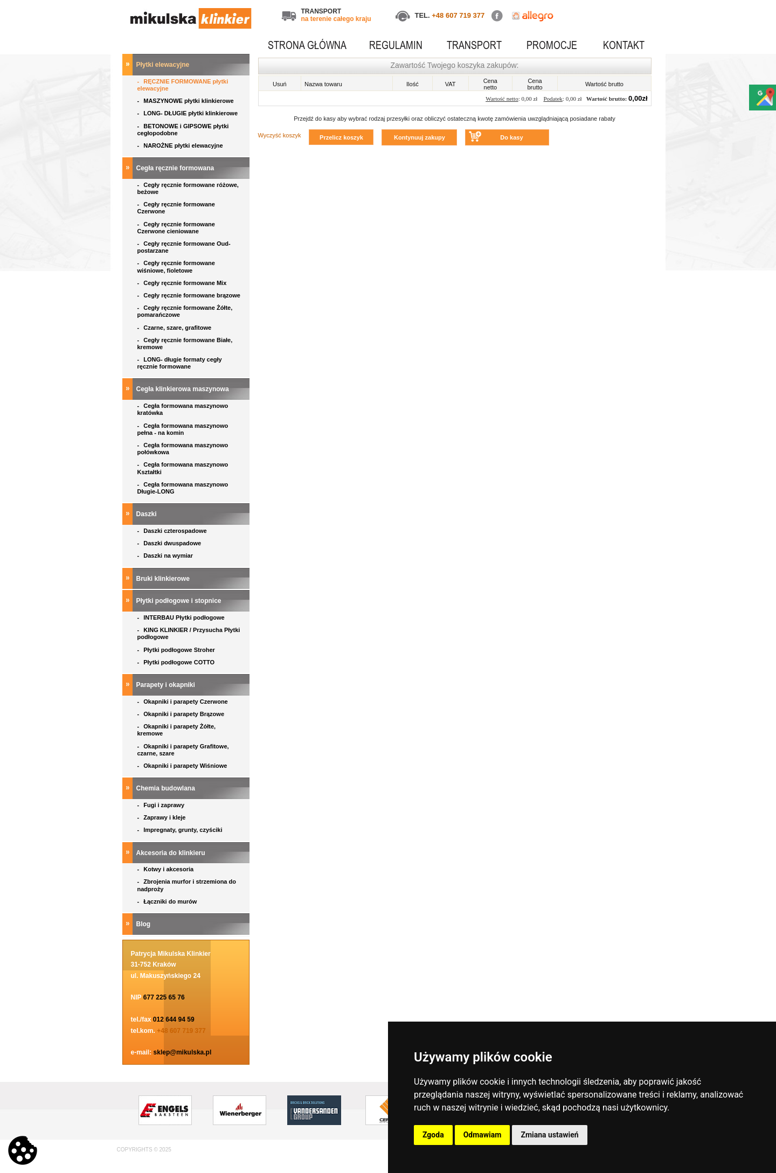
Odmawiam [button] (482, 1134)
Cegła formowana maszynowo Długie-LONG (182, 488)
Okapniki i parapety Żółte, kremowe (176, 730)
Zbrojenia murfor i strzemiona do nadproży (186, 885)
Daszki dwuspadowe (170, 543)
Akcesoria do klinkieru (171, 853)
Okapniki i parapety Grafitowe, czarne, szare (183, 749)
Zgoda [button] (433, 1134)
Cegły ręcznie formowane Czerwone (176, 207)
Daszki (147, 514)
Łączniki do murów (168, 901)
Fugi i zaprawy (161, 805)
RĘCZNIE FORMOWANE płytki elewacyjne (182, 85)
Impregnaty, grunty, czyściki (180, 830)
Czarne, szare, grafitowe (176, 327)
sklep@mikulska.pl (183, 1052)
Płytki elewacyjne (163, 64)
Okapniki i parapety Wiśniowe (183, 765)
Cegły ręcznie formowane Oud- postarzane (184, 247)
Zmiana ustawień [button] (549, 1134)
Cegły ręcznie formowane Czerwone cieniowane (176, 227)
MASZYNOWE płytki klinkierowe (186, 101)
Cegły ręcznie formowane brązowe (189, 295)
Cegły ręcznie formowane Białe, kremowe (185, 343)
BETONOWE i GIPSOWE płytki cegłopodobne (183, 129)
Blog (144, 924)
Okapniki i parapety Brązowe (181, 714)
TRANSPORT (474, 45)
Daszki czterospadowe (173, 530)
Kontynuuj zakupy (419, 137)
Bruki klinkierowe (164, 578)
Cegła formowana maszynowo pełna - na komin (182, 429)
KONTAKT (624, 45)
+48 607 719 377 (458, 15)
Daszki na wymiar (166, 555)
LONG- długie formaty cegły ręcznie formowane (179, 363)
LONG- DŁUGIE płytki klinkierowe (189, 113)
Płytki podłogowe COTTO (177, 662)
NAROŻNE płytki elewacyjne (181, 145)
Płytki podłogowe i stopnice (179, 601)
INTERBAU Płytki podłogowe (182, 617)
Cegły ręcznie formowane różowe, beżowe (188, 188)
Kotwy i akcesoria (166, 869)
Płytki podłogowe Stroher (177, 650)
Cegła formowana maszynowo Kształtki (182, 468)
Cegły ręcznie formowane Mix (183, 283)
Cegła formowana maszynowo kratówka (182, 409)
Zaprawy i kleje (162, 817)
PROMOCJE (551, 45)
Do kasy (511, 137)
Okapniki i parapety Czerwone (183, 701)
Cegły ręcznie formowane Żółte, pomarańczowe (185, 311)
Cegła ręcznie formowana (176, 168)
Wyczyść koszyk (279, 135)
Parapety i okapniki (166, 685)
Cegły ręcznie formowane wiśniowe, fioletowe (176, 266)
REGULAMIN (395, 45)
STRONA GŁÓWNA (307, 45)
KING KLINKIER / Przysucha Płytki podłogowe (188, 633)
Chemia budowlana (166, 788)
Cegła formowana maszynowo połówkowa (182, 448)
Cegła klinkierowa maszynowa (183, 389)
